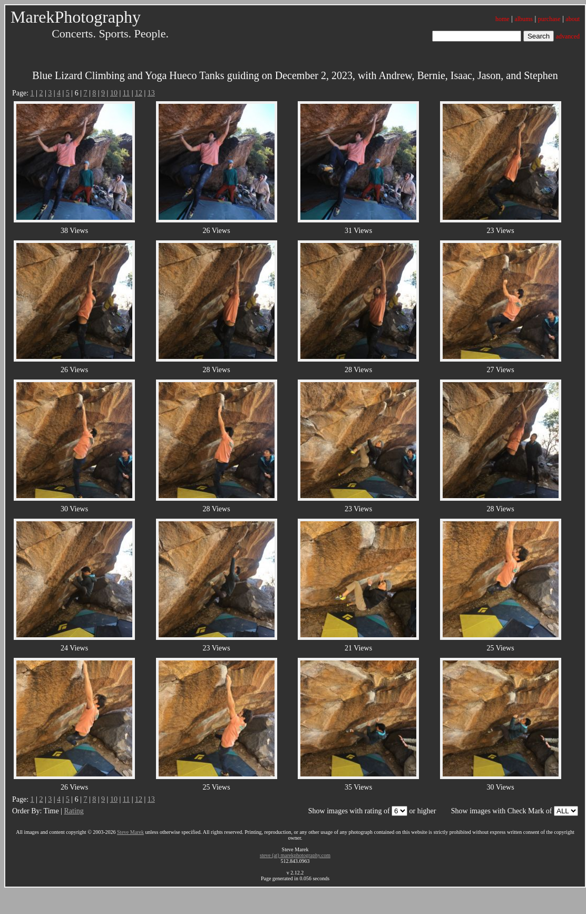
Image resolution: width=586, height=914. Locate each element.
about (572, 19)
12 (138, 93)
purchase (549, 19)
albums (523, 19)
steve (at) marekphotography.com (295, 855)
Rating (73, 811)
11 (126, 93)
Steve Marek (130, 832)
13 (151, 93)
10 (114, 93)
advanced (568, 36)
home (502, 19)
